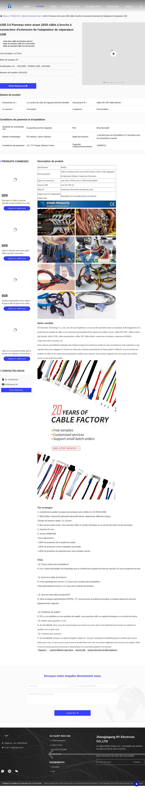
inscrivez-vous (137, 762)
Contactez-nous (93, 6)
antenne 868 (80, 650)
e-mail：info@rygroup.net (12, 748)
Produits (40, 6)
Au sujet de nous (71, 6)
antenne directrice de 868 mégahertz (102, 650)
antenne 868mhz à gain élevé (61, 650)
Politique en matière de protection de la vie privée (21, 783)
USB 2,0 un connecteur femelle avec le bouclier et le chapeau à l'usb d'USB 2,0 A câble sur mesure (17, 353)
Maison (26, 6)
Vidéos (53, 6)
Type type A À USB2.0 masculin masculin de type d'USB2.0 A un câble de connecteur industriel (16, 203)
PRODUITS (15, 16)
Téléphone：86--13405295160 (14, 743)
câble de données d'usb (30, 16)
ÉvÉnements (113, 6)
